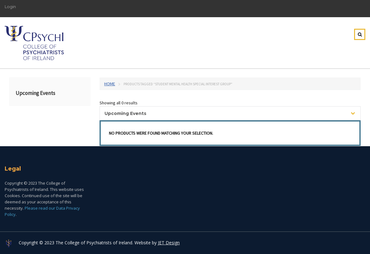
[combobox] (230, 113)
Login (10, 6)
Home (109, 84)
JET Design (169, 243)
